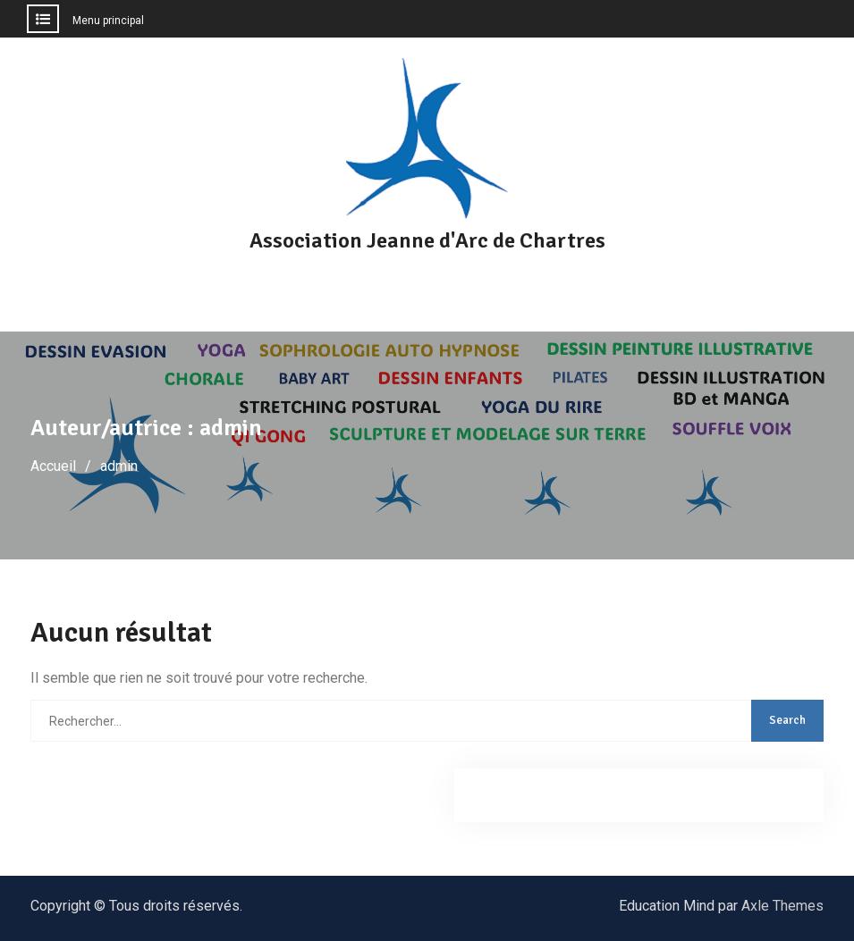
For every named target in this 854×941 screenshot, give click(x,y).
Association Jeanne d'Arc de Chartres (427, 240)
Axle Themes (782, 905)
